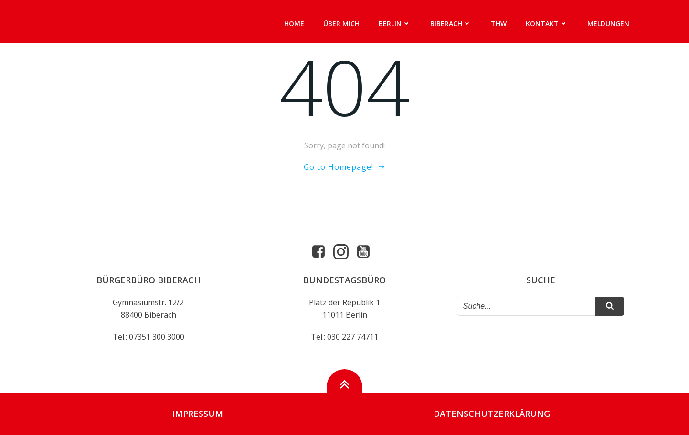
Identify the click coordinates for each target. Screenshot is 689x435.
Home (294, 23)
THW (499, 23)
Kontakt (547, 23)
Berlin (395, 23)
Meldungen (608, 23)
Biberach (451, 23)
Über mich (341, 23)
